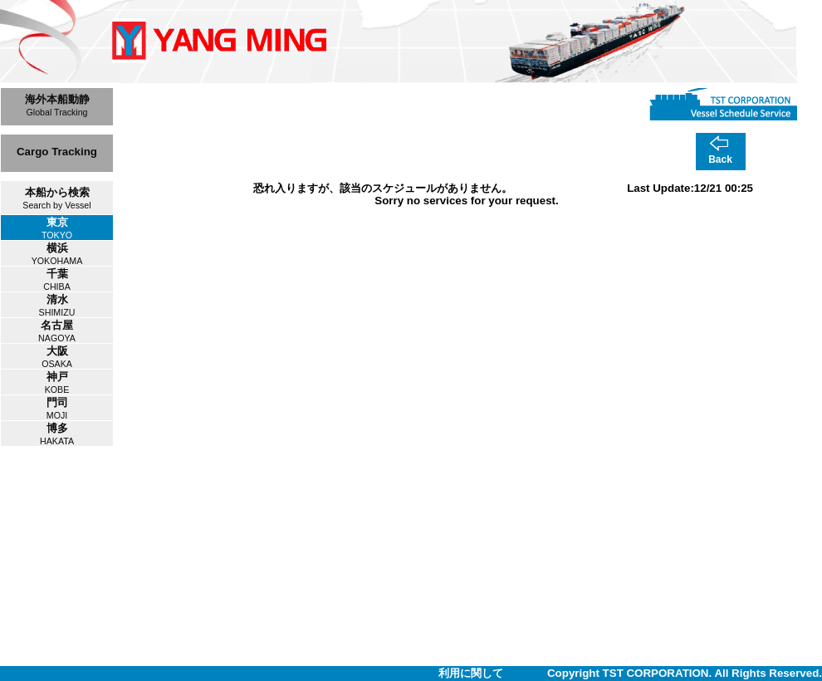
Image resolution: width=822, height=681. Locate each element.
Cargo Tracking (57, 151)
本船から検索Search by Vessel (56, 198)
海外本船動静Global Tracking (57, 105)
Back (720, 159)
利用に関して (470, 673)
